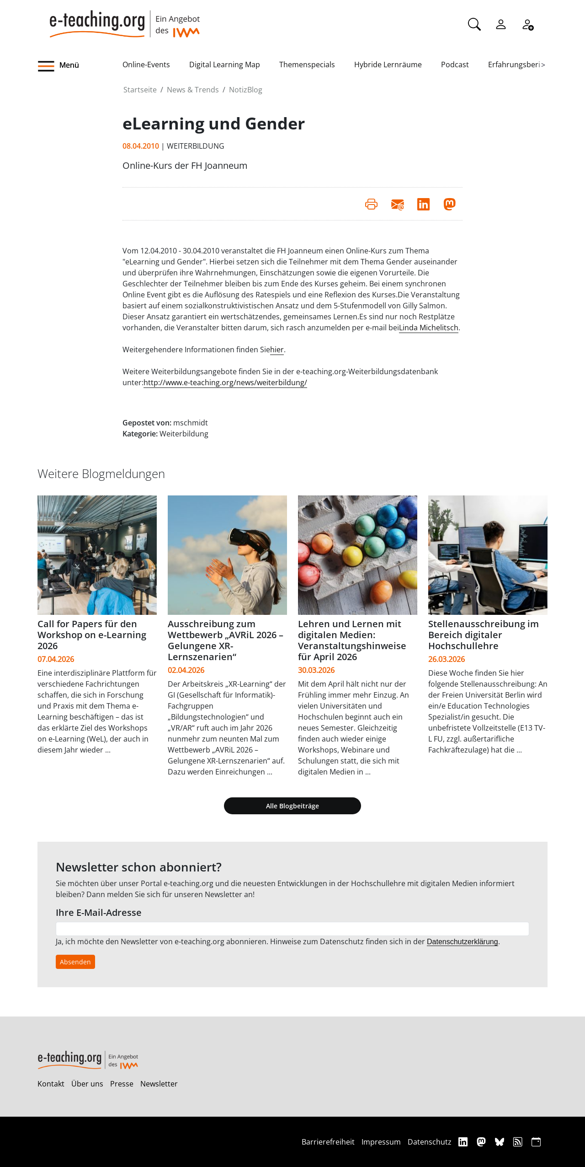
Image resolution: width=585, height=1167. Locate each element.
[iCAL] (536, 1141)
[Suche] (474, 23)
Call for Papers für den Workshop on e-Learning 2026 (91, 635)
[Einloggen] (501, 23)
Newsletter (159, 1084)
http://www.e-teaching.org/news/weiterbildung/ (225, 382)
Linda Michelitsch (428, 328)
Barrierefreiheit (328, 1142)
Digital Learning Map (224, 64)
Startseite (140, 90)
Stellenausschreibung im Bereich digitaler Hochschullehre (483, 635)
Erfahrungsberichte (521, 64)
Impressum (381, 1142)
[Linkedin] (464, 1141)
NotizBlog (245, 90)
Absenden (75, 961)
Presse (121, 1084)
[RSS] (519, 1141)
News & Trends (193, 90)
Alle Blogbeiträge (292, 805)
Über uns (87, 1084)
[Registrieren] (527, 23)
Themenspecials (307, 64)
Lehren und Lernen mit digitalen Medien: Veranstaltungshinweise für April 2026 (352, 640)
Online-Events (146, 64)
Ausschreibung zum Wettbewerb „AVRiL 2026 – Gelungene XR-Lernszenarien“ (225, 640)
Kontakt (50, 1084)
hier (277, 349)
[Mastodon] (482, 1141)
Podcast (455, 64)
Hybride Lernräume (388, 64)
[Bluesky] (500, 1141)
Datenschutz (430, 1142)
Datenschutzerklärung (462, 942)
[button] (79, 66)
